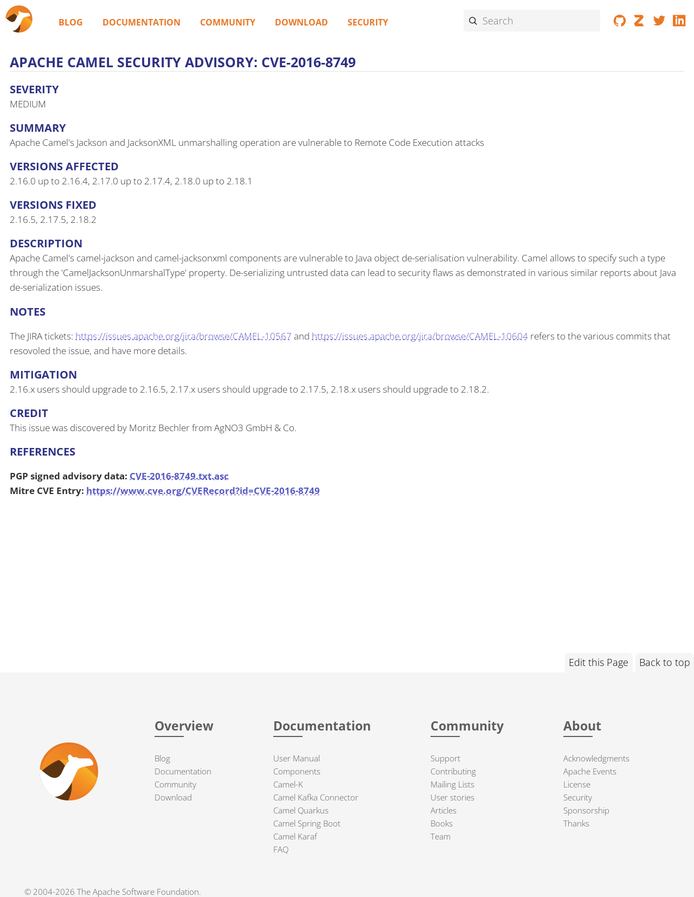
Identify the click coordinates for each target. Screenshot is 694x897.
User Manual (296, 758)
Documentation (141, 22)
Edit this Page (598, 662)
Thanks (576, 823)
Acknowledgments (596, 758)
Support (445, 758)
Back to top (664, 662)
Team (440, 836)
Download (301, 22)
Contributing (453, 771)
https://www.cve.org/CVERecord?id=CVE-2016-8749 (203, 490)
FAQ (280, 849)
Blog (71, 22)
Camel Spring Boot (306, 823)
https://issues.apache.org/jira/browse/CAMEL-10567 (183, 336)
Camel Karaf (295, 836)
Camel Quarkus (301, 810)
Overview (184, 725)
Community (227, 22)
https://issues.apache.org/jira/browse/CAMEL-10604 (420, 336)
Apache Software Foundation (146, 891)
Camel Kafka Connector (315, 797)
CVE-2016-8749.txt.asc (179, 476)
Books (441, 823)
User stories (452, 797)
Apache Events (589, 771)
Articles (443, 810)
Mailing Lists (452, 784)
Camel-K (288, 784)
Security (368, 22)
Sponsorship (586, 810)
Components (296, 771)
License (576, 784)
